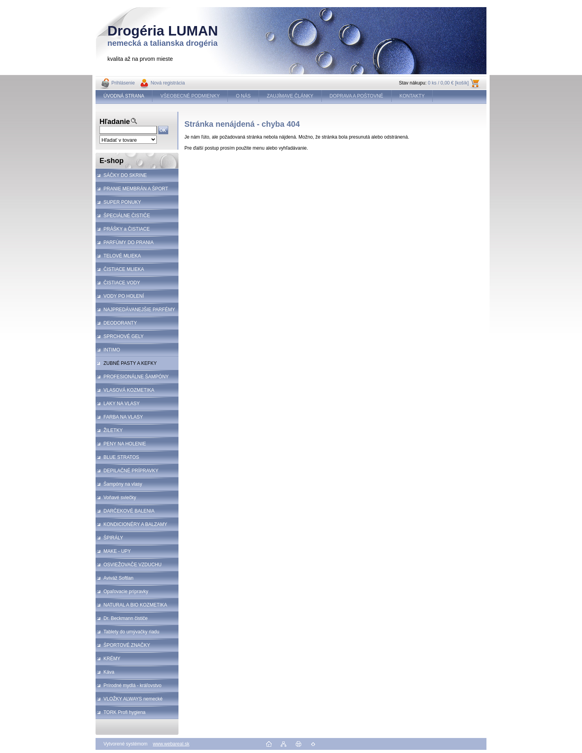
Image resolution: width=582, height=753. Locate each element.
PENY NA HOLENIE (124, 444)
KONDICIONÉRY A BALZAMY (135, 524)
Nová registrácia (167, 83)
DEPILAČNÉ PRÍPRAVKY (130, 470)
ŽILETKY (113, 430)
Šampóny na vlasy (122, 484)
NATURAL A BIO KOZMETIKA (135, 605)
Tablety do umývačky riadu (131, 632)
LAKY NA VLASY (121, 403)
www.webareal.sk (171, 744)
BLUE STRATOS (121, 457)
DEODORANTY (120, 323)
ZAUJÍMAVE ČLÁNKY (290, 96)
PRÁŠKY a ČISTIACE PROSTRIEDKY (123, 231)
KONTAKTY (412, 96)
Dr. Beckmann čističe (125, 618)
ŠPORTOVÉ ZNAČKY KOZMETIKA (123, 647)
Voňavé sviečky (119, 497)
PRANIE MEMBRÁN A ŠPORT (135, 189)
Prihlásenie (123, 83)
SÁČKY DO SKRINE (125, 175)
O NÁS (243, 96)
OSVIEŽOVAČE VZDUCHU (132, 564)
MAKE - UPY (117, 551)
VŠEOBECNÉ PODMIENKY (190, 96)
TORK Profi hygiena (124, 712)
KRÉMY (111, 658)
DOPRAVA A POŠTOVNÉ (356, 96)
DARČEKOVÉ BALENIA (128, 511)
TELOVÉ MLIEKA (122, 256)
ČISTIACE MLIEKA (123, 269)
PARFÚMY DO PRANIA (128, 242)
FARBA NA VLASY (123, 417)
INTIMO (111, 350)
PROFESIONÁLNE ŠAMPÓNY (136, 376)
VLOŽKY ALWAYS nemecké (133, 699)
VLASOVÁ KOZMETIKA (128, 390)
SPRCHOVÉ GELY (123, 336)
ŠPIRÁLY (113, 538)
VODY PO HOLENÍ (123, 296)
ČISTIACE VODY (121, 282)
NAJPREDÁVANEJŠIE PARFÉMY (139, 309)
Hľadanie (115, 122)
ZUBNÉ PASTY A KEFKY (130, 363)
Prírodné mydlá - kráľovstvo (132, 685)
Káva (108, 672)
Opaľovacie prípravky (125, 591)
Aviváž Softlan (118, 578)
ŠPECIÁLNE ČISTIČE (126, 215)
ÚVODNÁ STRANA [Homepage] (123, 96)
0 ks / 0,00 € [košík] (448, 83)
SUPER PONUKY (122, 202)
